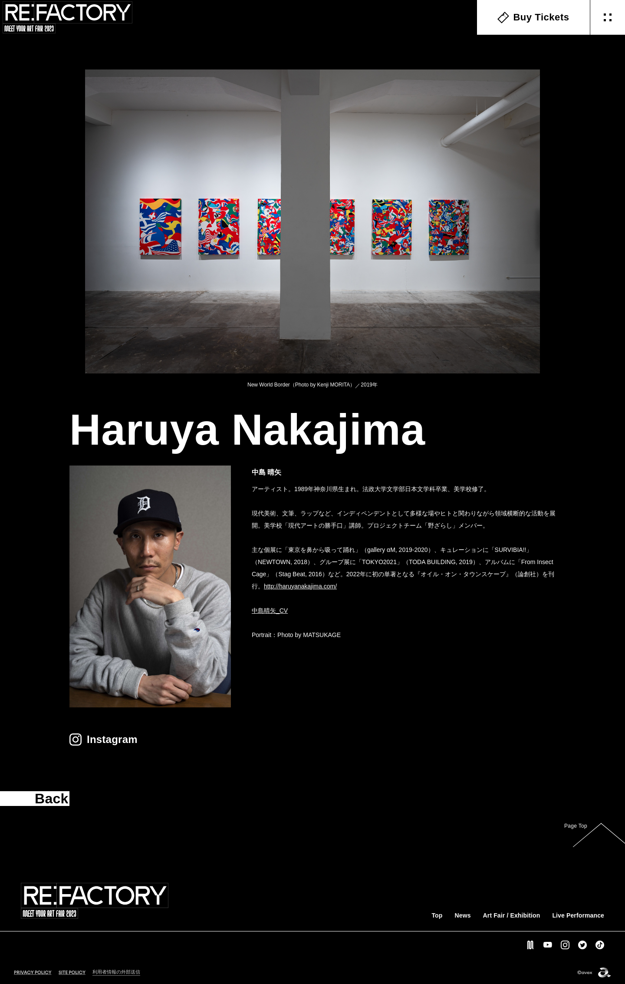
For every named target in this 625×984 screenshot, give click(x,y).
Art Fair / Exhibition (511, 915)
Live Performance (578, 915)
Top (436, 915)
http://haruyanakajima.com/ (300, 586)
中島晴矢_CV (270, 610)
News (462, 915)
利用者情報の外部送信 (116, 971)
